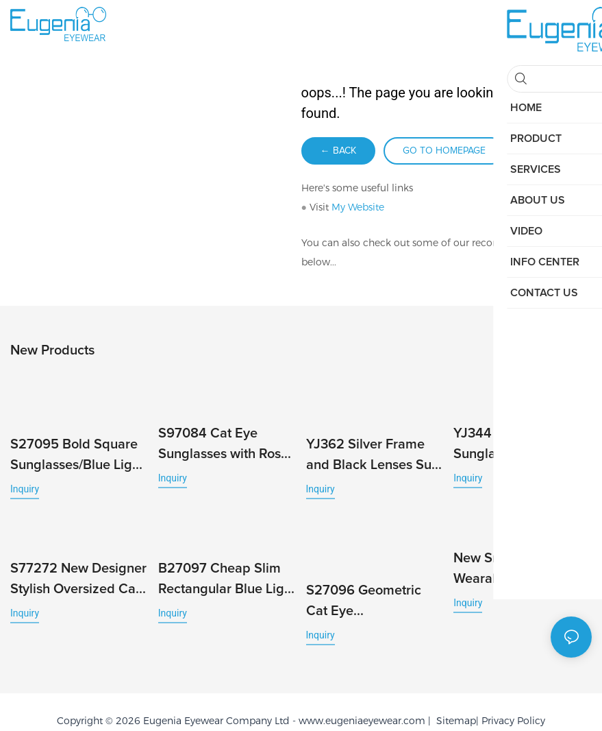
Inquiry (24, 486)
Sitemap (453, 704)
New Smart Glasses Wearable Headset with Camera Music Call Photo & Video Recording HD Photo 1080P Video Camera (518, 565)
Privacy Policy (513, 704)
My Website (357, 207)
